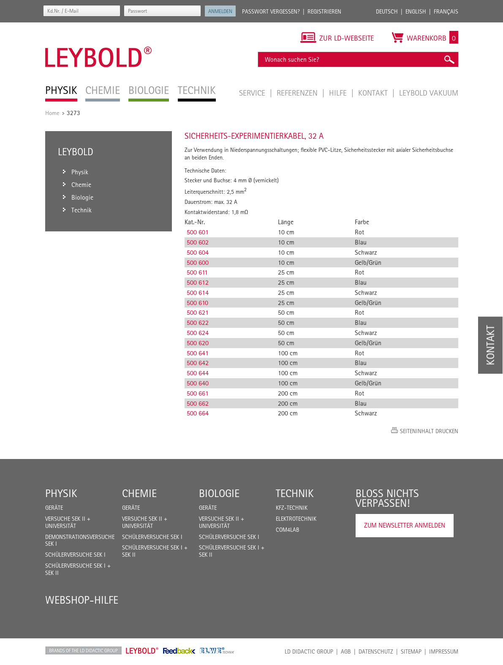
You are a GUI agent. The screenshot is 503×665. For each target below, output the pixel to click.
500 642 (198, 363)
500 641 (198, 353)
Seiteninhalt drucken (429, 431)
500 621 (198, 312)
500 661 (198, 393)
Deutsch (387, 11)
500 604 (198, 252)
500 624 (198, 333)
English (415, 11)
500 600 (198, 262)
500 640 (198, 383)
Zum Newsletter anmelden (404, 525)
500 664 (198, 413)
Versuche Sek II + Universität (67, 522)
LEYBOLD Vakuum (428, 92)
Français (446, 11)
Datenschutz (376, 651)
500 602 (198, 242)
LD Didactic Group (309, 651)
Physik (61, 493)
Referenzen (298, 92)
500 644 (198, 373)
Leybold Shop (142, 650)
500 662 (198, 403)
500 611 (197, 272)
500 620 (198, 343)
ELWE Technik (217, 650)
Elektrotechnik (296, 518)
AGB (346, 651)
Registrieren (324, 11)
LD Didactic (83, 650)
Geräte (54, 507)
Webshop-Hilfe (81, 600)
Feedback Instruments (179, 650)
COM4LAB (287, 529)
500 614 (198, 293)
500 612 (198, 282)
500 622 (198, 323)
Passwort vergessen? (271, 11)
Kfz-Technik (291, 507)
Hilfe (339, 92)
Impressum (443, 651)
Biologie (219, 493)
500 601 (198, 232)
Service (253, 92)
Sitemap (411, 651)
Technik (295, 493)
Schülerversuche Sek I (75, 554)
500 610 (197, 303)
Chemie (139, 493)
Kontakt (374, 92)
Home (52, 112)
